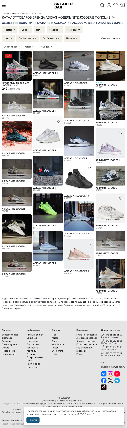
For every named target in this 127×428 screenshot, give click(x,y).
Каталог (15, 13)
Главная (5, 13)
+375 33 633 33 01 (111, 340)
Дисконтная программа (33, 346)
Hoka (54, 354)
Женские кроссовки (86, 337)
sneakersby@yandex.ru (113, 365)
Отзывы (31, 354)
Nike (54, 334)
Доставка (7, 337)
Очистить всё (12, 46)
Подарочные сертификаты (9, 352)
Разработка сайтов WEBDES (14, 424)
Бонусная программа (32, 339)
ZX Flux (106, 304)
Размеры (6, 341)
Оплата (5, 347)
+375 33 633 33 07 (111, 353)
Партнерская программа (33, 365)
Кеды (79, 354)
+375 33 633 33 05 (111, 346)
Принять (33, 419)
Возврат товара (10, 334)
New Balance (58, 344)
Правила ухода (9, 344)
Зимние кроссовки (85, 341)
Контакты (32, 350)
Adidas (25, 13)
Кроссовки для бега (86, 344)
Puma (54, 341)
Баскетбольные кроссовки (84, 349)
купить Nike (96, 298)
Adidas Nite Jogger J (45, 74)
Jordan (55, 347)
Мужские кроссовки (86, 334)
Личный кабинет (35, 334)
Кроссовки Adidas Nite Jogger (15, 84)
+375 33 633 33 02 (111, 334)
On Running (57, 350)
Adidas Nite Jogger (75, 84)
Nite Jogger (45, 46)
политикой (73, 414)
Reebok (6, 301)
